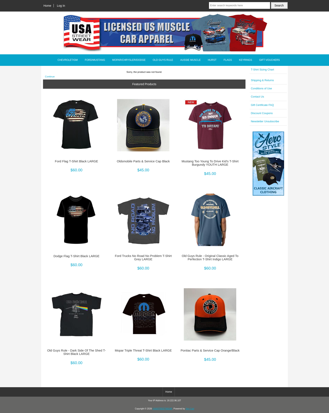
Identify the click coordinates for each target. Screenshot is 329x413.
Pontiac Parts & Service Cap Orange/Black (210, 350)
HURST (212, 60)
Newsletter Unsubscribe (265, 121)
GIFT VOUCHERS (269, 60)
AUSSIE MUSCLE (190, 60)
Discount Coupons (262, 113)
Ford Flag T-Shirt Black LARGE (76, 161)
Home (47, 5)
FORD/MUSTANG (95, 60)
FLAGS (228, 60)
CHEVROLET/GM (67, 60)
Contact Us (257, 96)
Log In (61, 5)
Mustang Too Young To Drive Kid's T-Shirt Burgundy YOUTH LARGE (210, 163)
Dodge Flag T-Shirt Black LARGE (76, 256)
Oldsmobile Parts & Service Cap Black (143, 161)
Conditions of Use (261, 88)
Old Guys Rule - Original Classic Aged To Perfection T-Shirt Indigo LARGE (210, 257)
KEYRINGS (245, 60)
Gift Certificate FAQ (262, 105)
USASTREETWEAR (162, 409)
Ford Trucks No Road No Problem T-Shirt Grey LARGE (143, 257)
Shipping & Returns (262, 80)
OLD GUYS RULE (163, 60)
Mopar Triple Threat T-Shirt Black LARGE (143, 350)
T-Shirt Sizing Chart (262, 69)
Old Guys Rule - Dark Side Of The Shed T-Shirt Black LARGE (76, 352)
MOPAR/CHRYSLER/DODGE (129, 60)
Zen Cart (190, 409)
